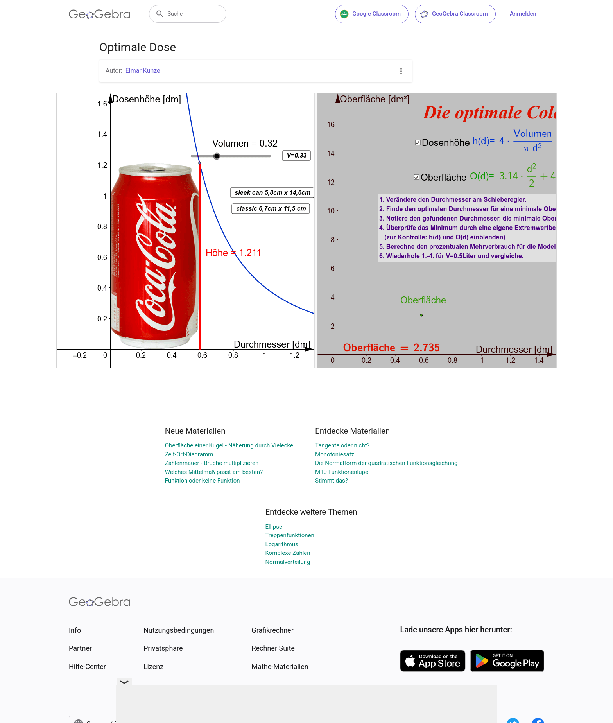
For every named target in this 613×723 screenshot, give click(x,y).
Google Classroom (370, 14)
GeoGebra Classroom (453, 14)
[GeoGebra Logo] (99, 14)
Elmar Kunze (142, 70)
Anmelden (523, 13)
